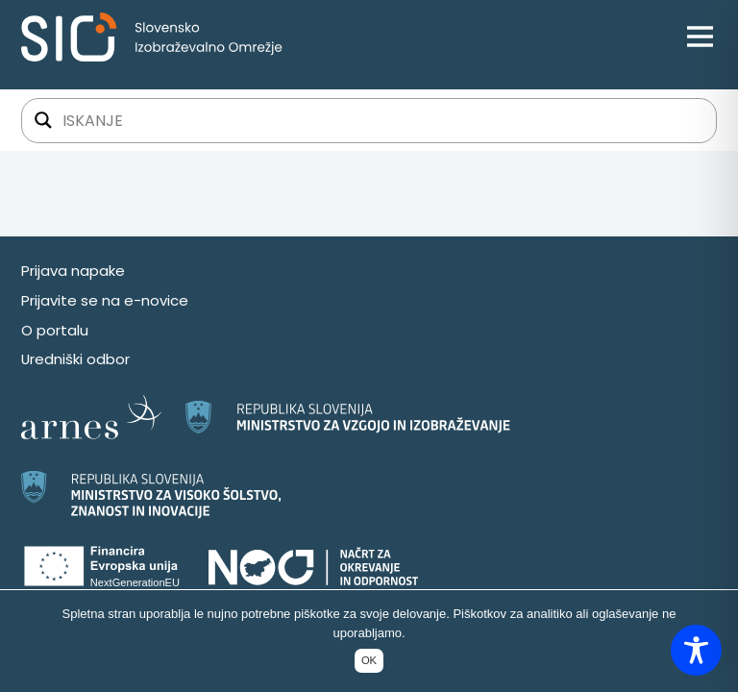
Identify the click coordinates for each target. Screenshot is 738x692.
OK (369, 660)
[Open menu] (700, 37)
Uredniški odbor (75, 359)
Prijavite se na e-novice (104, 300)
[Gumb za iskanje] (43, 120)
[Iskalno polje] (381, 120)
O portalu (54, 330)
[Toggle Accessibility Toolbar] (696, 650)
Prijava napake (73, 270)
